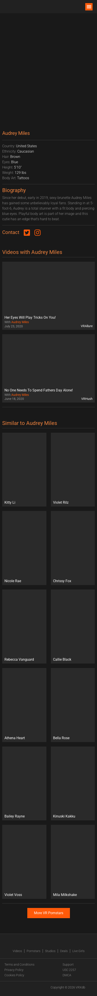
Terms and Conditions (19, 964)
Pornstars (33, 951)
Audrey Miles (20, 322)
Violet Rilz (61, 502)
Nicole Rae (12, 581)
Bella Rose (61, 738)
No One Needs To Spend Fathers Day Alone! (38, 390)
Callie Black (62, 659)
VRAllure (87, 326)
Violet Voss (13, 895)
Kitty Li (9, 502)
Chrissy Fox (62, 581)
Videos (17, 951)
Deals (64, 951)
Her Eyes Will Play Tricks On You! (30, 317)
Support (68, 964)
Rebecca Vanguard (19, 659)
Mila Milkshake (65, 895)
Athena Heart (14, 738)
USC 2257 (69, 970)
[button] (89, 6)
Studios (50, 951)
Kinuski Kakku (64, 816)
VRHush (87, 399)
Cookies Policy (14, 975)
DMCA (67, 975)
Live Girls (78, 951)
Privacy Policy (14, 970)
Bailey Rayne (14, 816)
